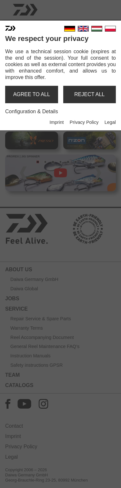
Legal (110, 122)
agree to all (31, 94)
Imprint (56, 122)
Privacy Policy (84, 122)
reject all (89, 94)
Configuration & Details (31, 111)
